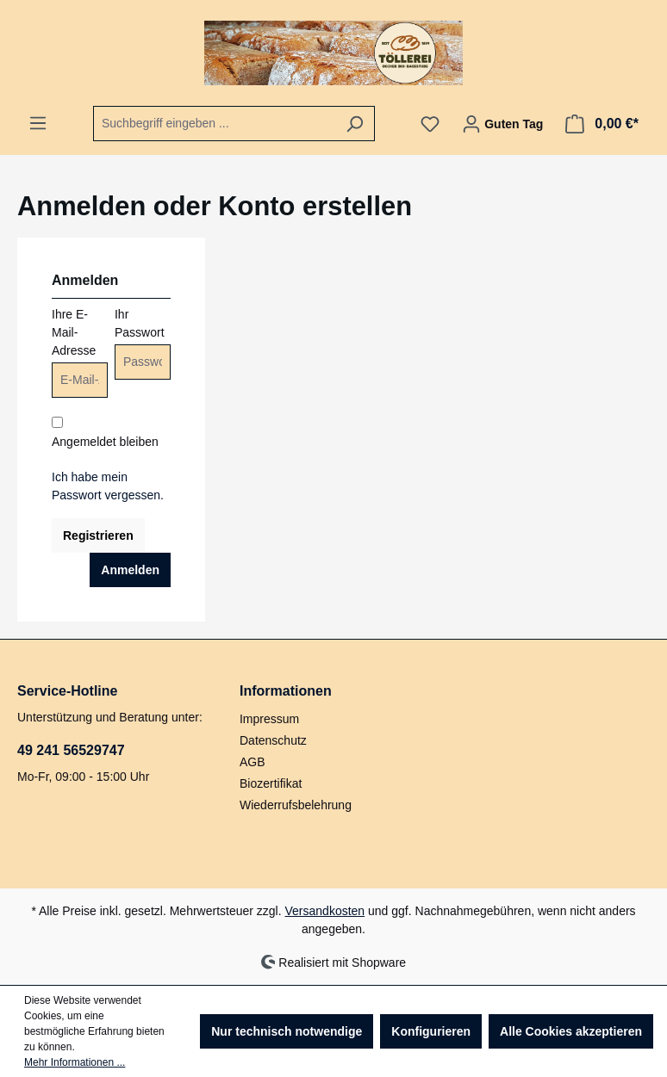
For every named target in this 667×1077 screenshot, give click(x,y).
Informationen (286, 691)
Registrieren (98, 535)
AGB (252, 762)
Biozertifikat (271, 783)
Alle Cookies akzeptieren (571, 1031)
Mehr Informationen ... (74, 1062)
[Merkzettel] (430, 124)
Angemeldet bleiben (105, 442)
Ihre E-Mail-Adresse (74, 332)
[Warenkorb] (602, 124)
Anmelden (130, 570)
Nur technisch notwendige (286, 1031)
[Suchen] (354, 123)
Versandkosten (325, 911)
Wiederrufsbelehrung (296, 805)
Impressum (269, 719)
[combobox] (214, 123)
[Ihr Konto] (502, 124)
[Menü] (38, 123)
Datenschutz (273, 740)
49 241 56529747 (71, 750)
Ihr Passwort (140, 323)
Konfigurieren (431, 1031)
